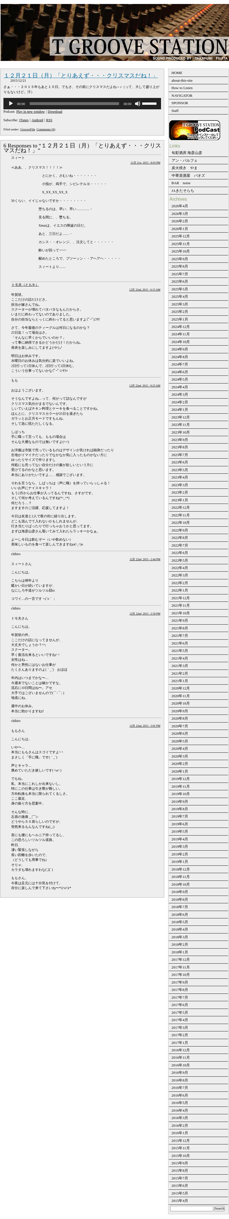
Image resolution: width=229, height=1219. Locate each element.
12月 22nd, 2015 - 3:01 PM (145, 725)
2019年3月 (180, 846)
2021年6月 (180, 643)
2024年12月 (181, 327)
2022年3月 (180, 575)
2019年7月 (180, 816)
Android (37, 120)
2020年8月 (180, 718)
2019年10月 (181, 794)
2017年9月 (180, 982)
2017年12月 (181, 959)
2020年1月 (180, 771)
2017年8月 (180, 990)
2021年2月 (180, 673)
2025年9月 (180, 259)
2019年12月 (181, 779)
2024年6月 (180, 372)
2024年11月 (181, 334)
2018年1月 (180, 952)
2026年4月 (180, 206)
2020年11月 (181, 696)
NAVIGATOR (182, 95)
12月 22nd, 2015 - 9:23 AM (144, 385)
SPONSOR (180, 103)
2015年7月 (180, 1178)
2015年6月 (180, 1185)
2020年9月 (180, 711)
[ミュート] (137, 103)
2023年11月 (181, 424)
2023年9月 (180, 440)
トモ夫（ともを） (25, 284)
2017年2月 (180, 1035)
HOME (177, 73)
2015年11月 (181, 1148)
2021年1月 (180, 681)
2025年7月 (180, 274)
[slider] (74, 103)
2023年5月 (180, 470)
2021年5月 (180, 651)
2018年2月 (180, 944)
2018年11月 (181, 877)
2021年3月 (180, 666)
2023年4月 (180, 477)
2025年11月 (181, 244)
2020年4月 (180, 748)
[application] (82, 103)
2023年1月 (180, 500)
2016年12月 (181, 1050)
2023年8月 (180, 447)
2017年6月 (180, 1005)
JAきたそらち (183, 190)
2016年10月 (181, 1065)
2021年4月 (180, 658)
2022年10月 (181, 522)
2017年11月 (181, 967)
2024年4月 (180, 387)
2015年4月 (180, 1201)
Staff (175, 110)
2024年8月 (180, 357)
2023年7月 (180, 455)
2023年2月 (180, 492)
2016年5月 (180, 1103)
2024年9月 (180, 349)
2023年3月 (180, 485)
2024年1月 (180, 409)
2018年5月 (180, 922)
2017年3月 (180, 1027)
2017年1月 (180, 1043)
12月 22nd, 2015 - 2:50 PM (145, 613)
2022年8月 (180, 537)
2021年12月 (181, 598)
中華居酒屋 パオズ (188, 175)
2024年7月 (180, 364)
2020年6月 (180, 733)
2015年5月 (180, 1193)
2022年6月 (180, 553)
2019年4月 (180, 839)
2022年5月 (180, 560)
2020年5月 (180, 741)
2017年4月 (180, 1020)
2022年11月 (181, 515)
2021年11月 (181, 605)
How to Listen (182, 88)
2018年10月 (181, 884)
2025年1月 (180, 319)
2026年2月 (180, 221)
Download (55, 112)
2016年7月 (180, 1087)
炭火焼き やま (185, 168)
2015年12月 (181, 1140)
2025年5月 (180, 289)
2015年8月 (180, 1170)
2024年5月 (180, 379)
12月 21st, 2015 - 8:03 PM (145, 162)
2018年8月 (180, 899)
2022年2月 (180, 583)
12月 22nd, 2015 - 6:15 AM (144, 289)
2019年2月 (180, 854)
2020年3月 (180, 756)
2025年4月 (180, 296)
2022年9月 (180, 530)
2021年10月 (181, 613)
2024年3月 (180, 394)
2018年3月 (180, 937)
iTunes (24, 120)
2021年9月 (180, 620)
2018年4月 (180, 929)
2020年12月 (181, 688)
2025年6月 (180, 281)
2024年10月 (181, 342)
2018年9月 (180, 892)
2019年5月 (180, 831)
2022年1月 (180, 590)
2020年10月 (181, 703)
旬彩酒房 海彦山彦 (187, 153)
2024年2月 (180, 402)
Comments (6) (46, 129)
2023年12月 (181, 417)
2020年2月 (180, 764)
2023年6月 (180, 462)
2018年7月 (180, 907)
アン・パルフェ (185, 160)
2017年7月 (180, 997)
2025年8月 (180, 266)
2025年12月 (181, 236)
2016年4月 (180, 1110)
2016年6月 (180, 1095)
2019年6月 (180, 824)
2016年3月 (180, 1118)
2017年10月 (181, 974)
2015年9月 (180, 1163)
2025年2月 (180, 311)
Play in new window (30, 112)
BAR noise (181, 183)
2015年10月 (181, 1156)
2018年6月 (180, 914)
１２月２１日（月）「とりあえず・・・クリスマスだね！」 (81, 75)
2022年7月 (180, 545)
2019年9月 (180, 801)
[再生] (11, 103)
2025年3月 (180, 304)
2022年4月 (180, 568)
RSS (49, 120)
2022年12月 (181, 507)
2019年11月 (181, 786)
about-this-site (182, 80)
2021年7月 (180, 635)
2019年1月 (180, 861)
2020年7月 (180, 726)
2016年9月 (180, 1072)
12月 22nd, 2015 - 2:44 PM (145, 559)
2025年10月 (181, 251)
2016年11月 (181, 1057)
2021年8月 (180, 628)
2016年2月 (180, 1125)
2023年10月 (181, 432)
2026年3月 (180, 214)
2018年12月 (181, 869)
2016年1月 (180, 1133)
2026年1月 (180, 229)
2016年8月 (180, 1080)
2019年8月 (180, 809)
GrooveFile (27, 129)
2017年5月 (180, 1012)
